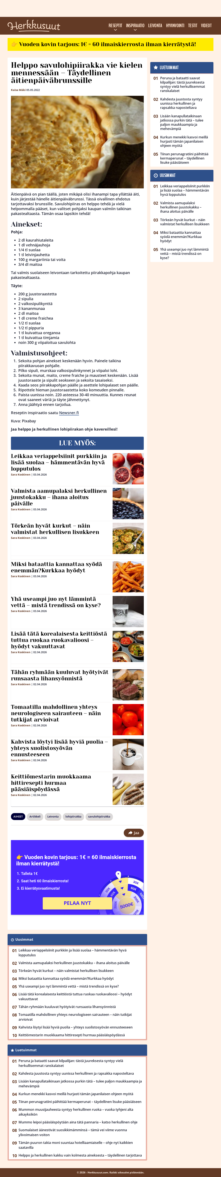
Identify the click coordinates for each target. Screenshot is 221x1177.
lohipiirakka (73, 816)
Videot (206, 26)
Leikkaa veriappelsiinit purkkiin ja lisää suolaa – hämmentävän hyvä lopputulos (59, 462)
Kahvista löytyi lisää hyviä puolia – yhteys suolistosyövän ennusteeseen (59, 748)
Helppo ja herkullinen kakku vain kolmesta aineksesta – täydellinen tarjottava (80, 1155)
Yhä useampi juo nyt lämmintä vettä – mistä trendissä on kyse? (56, 602)
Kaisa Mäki (18, 90)
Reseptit (115, 26)
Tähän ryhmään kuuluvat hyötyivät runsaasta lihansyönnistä (60, 675)
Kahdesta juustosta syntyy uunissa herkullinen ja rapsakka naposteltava (76, 1073)
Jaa (133, 832)
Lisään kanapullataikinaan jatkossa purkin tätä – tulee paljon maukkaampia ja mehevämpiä (80, 1083)
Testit (192, 26)
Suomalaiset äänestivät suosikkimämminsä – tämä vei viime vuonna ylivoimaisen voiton (73, 1132)
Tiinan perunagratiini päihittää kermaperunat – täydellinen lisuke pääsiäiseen (80, 1101)
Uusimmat (24, 939)
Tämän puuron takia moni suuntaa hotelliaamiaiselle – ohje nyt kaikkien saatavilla (76, 1145)
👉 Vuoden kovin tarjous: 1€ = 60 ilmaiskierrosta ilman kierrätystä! (103, 44)
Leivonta (155, 26)
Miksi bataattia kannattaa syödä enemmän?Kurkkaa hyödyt (56, 567)
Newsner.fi (69, 412)
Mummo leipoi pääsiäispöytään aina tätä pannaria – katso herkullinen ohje (78, 1122)
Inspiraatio (135, 26)
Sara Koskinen (21, 474)
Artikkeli (35, 816)
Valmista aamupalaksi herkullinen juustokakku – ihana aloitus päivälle (59, 497)
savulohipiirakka (99, 816)
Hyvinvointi (175, 26)
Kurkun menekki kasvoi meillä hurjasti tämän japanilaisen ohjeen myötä (76, 1094)
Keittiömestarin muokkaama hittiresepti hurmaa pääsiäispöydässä (51, 782)
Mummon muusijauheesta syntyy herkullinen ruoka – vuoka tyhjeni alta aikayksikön (76, 1112)
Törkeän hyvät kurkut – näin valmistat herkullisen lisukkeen (55, 529)
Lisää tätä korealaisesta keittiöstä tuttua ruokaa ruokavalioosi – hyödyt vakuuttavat (59, 640)
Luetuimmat (26, 1050)
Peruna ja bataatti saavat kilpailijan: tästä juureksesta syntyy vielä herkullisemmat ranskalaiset (71, 1063)
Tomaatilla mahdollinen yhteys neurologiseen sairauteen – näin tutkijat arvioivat (56, 713)
